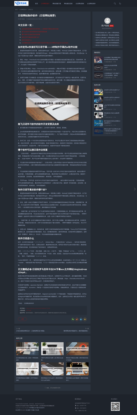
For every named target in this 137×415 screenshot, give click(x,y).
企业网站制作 (91, 3)
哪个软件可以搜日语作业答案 (31, 34)
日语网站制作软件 (29, 303)
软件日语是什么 (27, 40)
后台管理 (18, 410)
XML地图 (28, 410)
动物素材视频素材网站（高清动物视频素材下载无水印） (111, 42)
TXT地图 (32, 410)
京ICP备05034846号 (39, 408)
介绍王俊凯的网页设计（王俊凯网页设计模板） (31, 331)
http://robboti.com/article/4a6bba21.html (38, 308)
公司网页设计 (45, 3)
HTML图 (37, 410)
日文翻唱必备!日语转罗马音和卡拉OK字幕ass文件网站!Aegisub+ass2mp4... (45, 43)
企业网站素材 (80, 3)
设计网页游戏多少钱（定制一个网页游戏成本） (108, 32)
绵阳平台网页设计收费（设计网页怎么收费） (108, 40)
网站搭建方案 (57, 3)
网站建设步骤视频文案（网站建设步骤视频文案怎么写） (111, 35)
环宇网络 (31, 408)
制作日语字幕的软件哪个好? (30, 37)
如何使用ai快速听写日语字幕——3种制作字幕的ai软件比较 (40, 29)
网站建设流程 (68, 3)
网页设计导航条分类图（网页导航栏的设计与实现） (110, 45)
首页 (36, 3)
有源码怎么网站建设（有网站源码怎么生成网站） (109, 37)
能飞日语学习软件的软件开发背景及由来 (34, 32)
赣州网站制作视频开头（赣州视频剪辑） (76, 331)
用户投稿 (28, 310)
